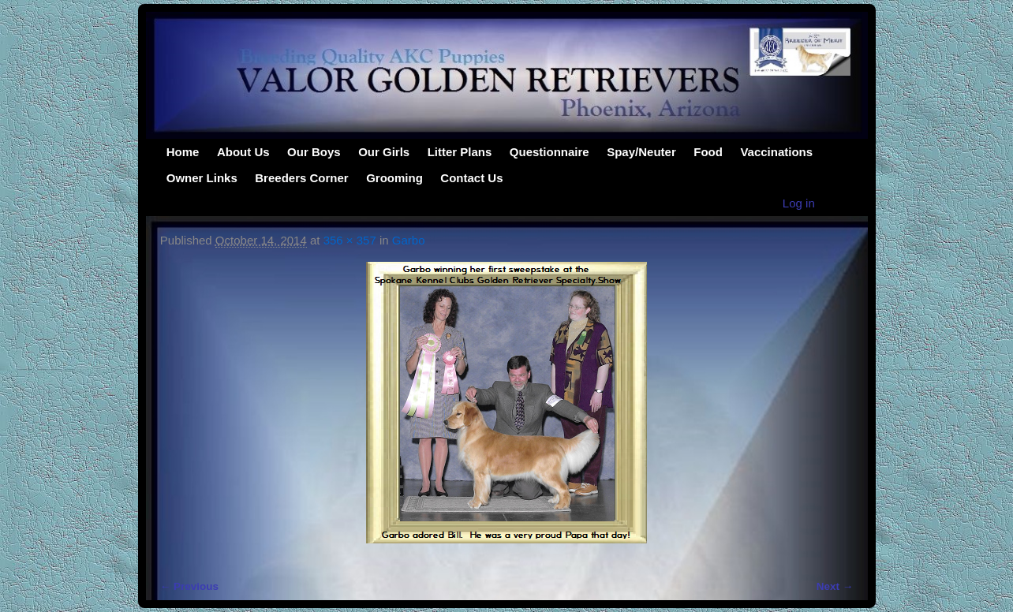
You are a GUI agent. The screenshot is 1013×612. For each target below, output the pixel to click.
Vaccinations (776, 152)
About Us (243, 152)
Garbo (408, 240)
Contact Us (471, 178)
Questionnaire (549, 152)
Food (708, 152)
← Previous (189, 586)
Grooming (394, 178)
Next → (835, 586)
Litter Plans (460, 152)
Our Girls (383, 152)
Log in (799, 203)
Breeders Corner (301, 178)
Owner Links (201, 178)
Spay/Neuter (641, 152)
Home (183, 152)
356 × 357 (349, 240)
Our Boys (314, 152)
